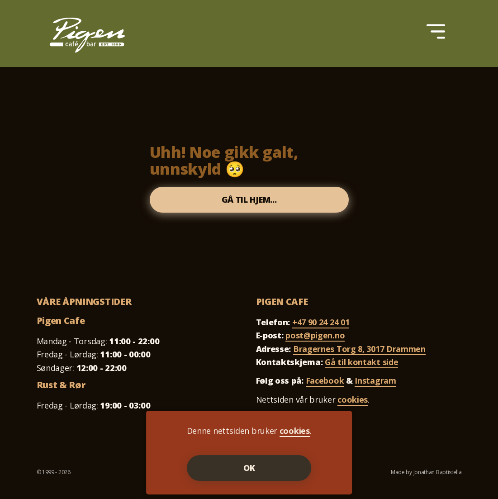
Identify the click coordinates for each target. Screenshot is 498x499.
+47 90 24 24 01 (321, 322)
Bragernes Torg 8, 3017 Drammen (359, 348)
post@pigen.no (315, 335)
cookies (352, 399)
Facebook (325, 380)
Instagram (375, 380)
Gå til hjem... (249, 199)
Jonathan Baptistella (437, 472)
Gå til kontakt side (361, 361)
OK (249, 467)
